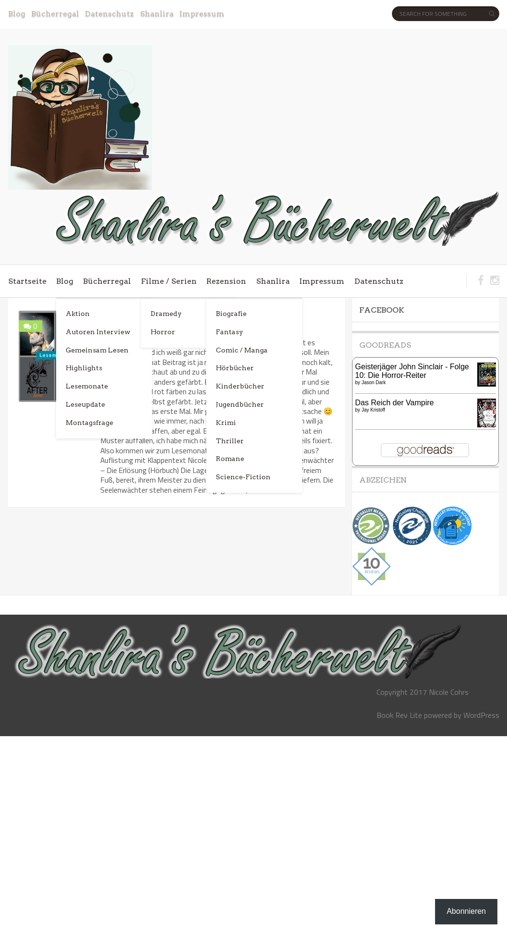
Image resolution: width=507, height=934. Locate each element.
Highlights (84, 368)
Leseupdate (85, 404)
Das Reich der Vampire (394, 403)
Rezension (226, 281)
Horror (163, 332)
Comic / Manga (242, 350)
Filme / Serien (169, 281)
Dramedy (166, 313)
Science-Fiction (243, 477)
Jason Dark (374, 382)
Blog (16, 13)
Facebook (381, 310)
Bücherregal (55, 13)
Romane (230, 458)
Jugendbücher (240, 404)
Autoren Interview (98, 332)
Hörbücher (235, 368)
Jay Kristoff (373, 409)
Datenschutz (109, 13)
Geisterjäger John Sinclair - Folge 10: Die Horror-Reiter (412, 371)
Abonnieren (466, 911)
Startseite (27, 281)
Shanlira (157, 13)
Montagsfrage (89, 422)
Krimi (226, 422)
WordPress (481, 715)
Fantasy (229, 332)
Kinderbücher (240, 386)
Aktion (78, 313)
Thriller (230, 441)
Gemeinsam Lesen (97, 350)
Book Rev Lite (399, 715)
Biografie (231, 313)
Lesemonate (87, 386)
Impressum (201, 13)
